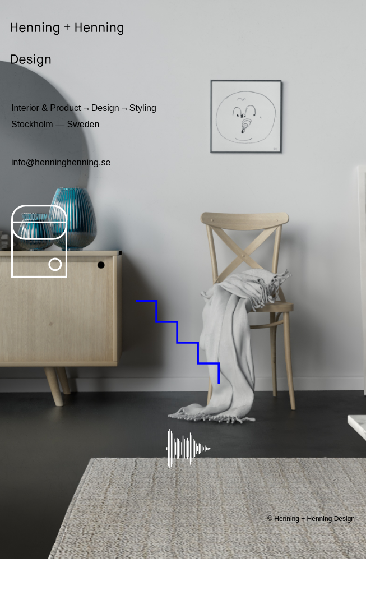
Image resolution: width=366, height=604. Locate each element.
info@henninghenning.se (60, 162)
